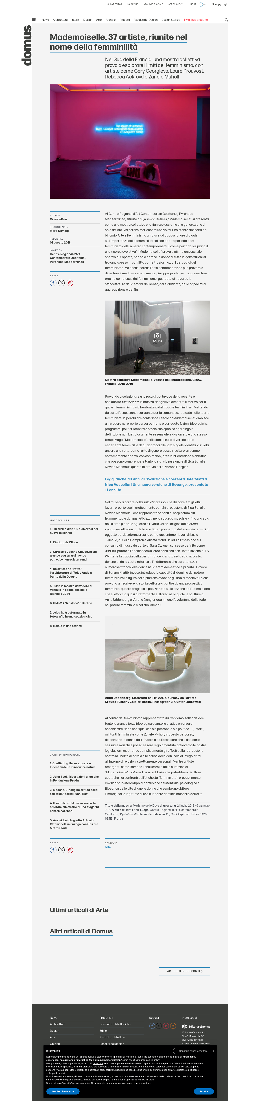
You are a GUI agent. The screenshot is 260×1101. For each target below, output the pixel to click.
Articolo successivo (184, 971)
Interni (75, 20)
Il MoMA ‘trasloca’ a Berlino (72, 603)
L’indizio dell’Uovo (65, 542)
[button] (193, 1051)
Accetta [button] (204, 1091)
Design (87, 20)
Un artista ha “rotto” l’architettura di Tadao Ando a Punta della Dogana (71, 573)
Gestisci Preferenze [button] (63, 1091)
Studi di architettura (112, 1037)
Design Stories (170, 20)
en (204, 4)
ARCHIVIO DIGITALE (153, 4)
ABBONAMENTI (176, 4)
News (45, 20)
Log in (225, 4)
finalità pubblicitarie (66, 1070)
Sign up (216, 4)
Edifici (103, 1031)
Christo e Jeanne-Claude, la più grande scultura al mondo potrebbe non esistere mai (73, 555)
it (201, 4)
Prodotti (125, 20)
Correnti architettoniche (115, 1024)
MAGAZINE (133, 4)
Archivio (111, 20)
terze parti (98, 1063)
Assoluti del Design (146, 20)
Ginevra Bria (58, 219)
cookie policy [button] (152, 1060)
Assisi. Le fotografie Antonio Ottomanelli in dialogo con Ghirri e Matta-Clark (74, 824)
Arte (99, 20)
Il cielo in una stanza (67, 626)
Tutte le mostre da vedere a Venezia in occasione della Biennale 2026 (70, 590)
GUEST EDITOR (115, 4)
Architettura (60, 20)
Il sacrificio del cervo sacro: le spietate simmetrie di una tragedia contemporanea (74, 807)
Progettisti (106, 1018)
